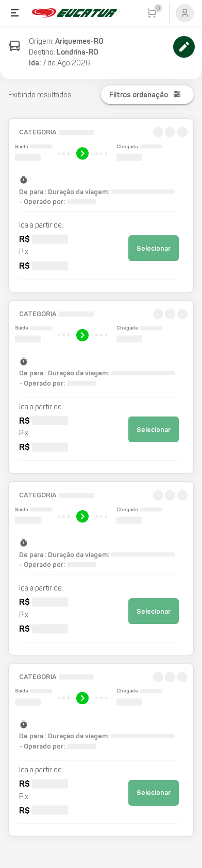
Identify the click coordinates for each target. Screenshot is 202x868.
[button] (101, 205)
